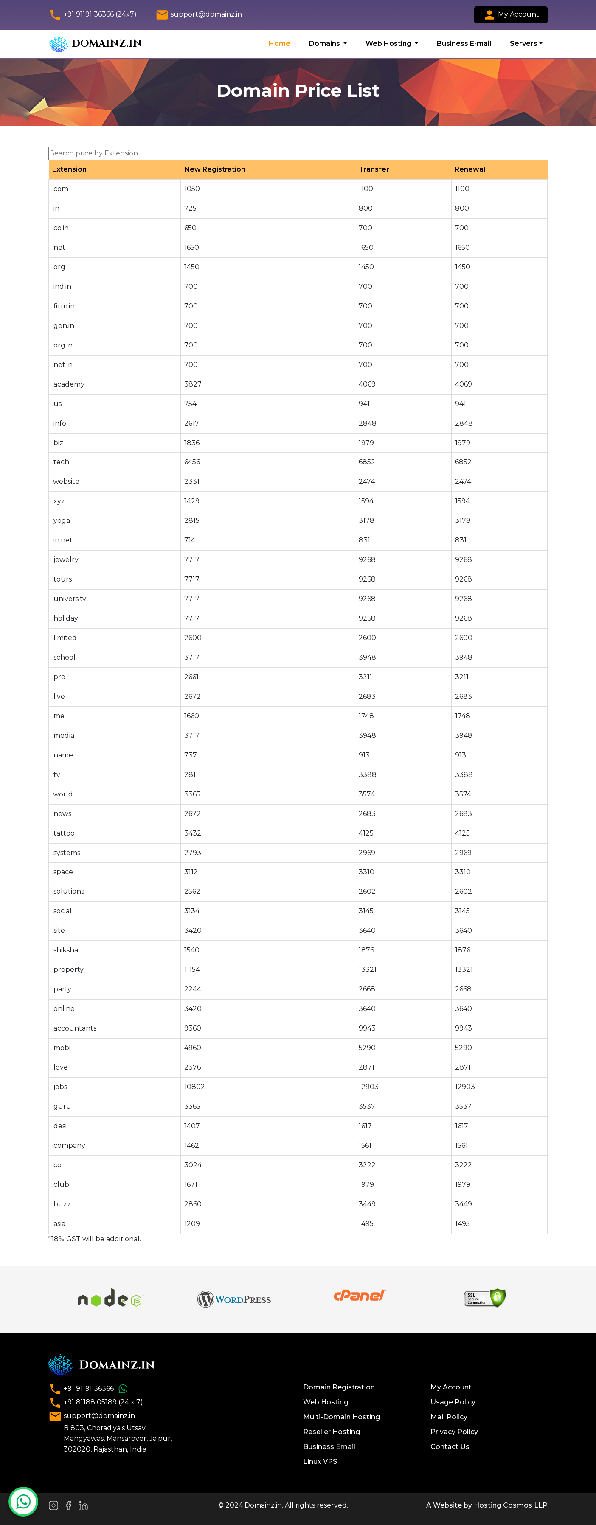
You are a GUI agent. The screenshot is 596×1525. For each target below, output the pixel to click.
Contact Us (449, 1447)
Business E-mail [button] (464, 44)
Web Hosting (326, 1402)
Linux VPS (320, 1461)
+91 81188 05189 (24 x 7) (95, 1402)
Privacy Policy (454, 1432)
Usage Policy (452, 1402)
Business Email (329, 1447)
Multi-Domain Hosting (341, 1417)
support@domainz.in (198, 15)
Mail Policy (448, 1417)
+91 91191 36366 (89, 1389)
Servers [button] (523, 44)
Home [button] (279, 44)
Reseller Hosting (331, 1432)
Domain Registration (339, 1387)
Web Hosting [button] (389, 44)
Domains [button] (325, 44)
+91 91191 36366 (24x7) (92, 15)
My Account (511, 15)
